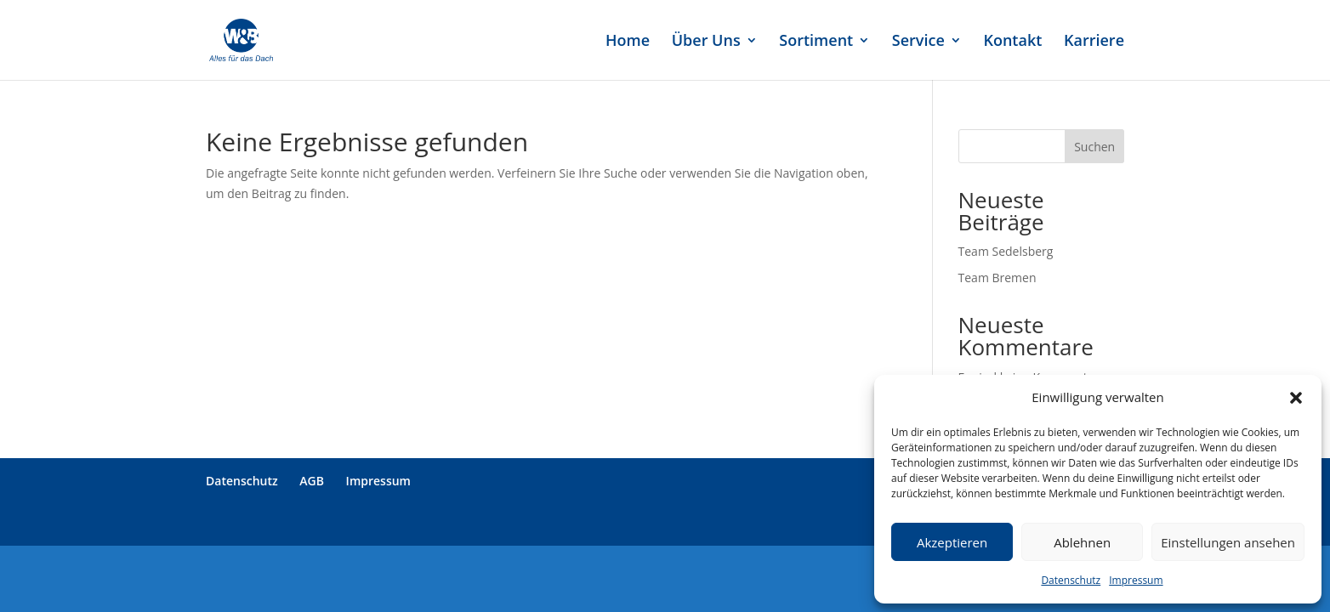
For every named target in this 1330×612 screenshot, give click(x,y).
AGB (311, 481)
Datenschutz (1070, 580)
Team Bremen (997, 277)
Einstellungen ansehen (1228, 542)
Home (627, 42)
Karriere (1094, 42)
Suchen (1094, 147)
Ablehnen (1082, 542)
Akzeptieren (952, 542)
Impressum (1135, 580)
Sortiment (816, 42)
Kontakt (1012, 42)
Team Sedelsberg (1006, 251)
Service (918, 42)
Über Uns (706, 42)
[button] (1295, 397)
